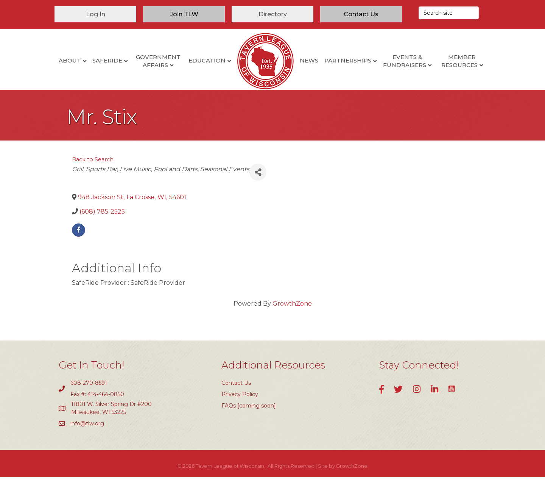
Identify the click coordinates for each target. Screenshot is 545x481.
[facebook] (78, 233)
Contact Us (236, 386)
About (70, 60)
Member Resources (459, 61)
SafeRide (107, 60)
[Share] (257, 175)
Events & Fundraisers (404, 61)
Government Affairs (158, 61)
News (309, 60)
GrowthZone (292, 307)
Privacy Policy (239, 397)
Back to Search (93, 163)
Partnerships (347, 60)
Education (207, 60)
